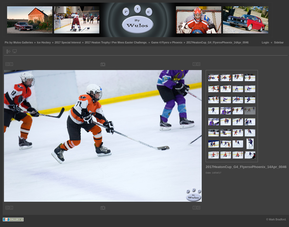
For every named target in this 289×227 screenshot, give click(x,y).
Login (265, 42)
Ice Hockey (44, 42)
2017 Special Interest (68, 42)
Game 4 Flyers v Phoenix (166, 42)
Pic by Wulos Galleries (19, 42)
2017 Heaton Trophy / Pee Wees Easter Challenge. (116, 42)
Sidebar (279, 42)
